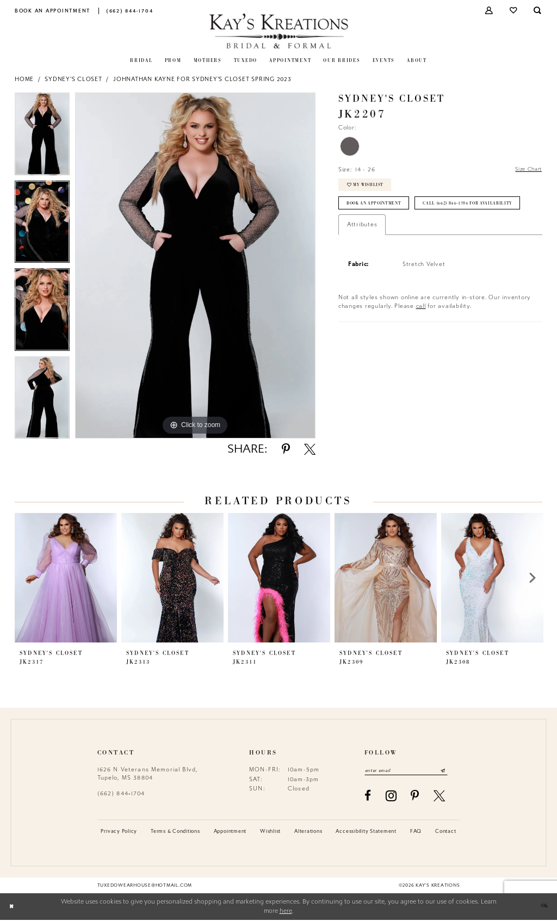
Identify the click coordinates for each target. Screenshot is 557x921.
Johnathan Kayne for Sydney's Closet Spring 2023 (202, 79)
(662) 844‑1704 (121, 793)
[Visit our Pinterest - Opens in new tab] (415, 796)
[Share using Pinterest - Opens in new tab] (286, 449)
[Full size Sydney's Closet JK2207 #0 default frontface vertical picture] (195, 265)
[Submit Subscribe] (454, 771)
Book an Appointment (378, 208)
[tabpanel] (42, 136)
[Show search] (538, 10)
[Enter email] (411, 771)
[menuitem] (52, 11)
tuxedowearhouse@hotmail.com (144, 886)
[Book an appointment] (52, 11)
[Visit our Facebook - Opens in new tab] (368, 796)
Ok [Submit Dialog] (543, 907)
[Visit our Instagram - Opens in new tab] (391, 796)
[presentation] (66, 577)
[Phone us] (129, 11)
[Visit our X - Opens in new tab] (439, 796)
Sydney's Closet (73, 79)
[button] (490, 10)
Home (24, 79)
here (286, 912)
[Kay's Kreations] (278, 30)
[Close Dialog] (12, 907)
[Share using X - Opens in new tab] (309, 449)
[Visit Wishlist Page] (514, 10)
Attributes (362, 251)
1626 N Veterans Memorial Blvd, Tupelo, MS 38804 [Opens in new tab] (147, 773)
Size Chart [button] (526, 170)
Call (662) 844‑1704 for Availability (397, 229)
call (421, 332)
